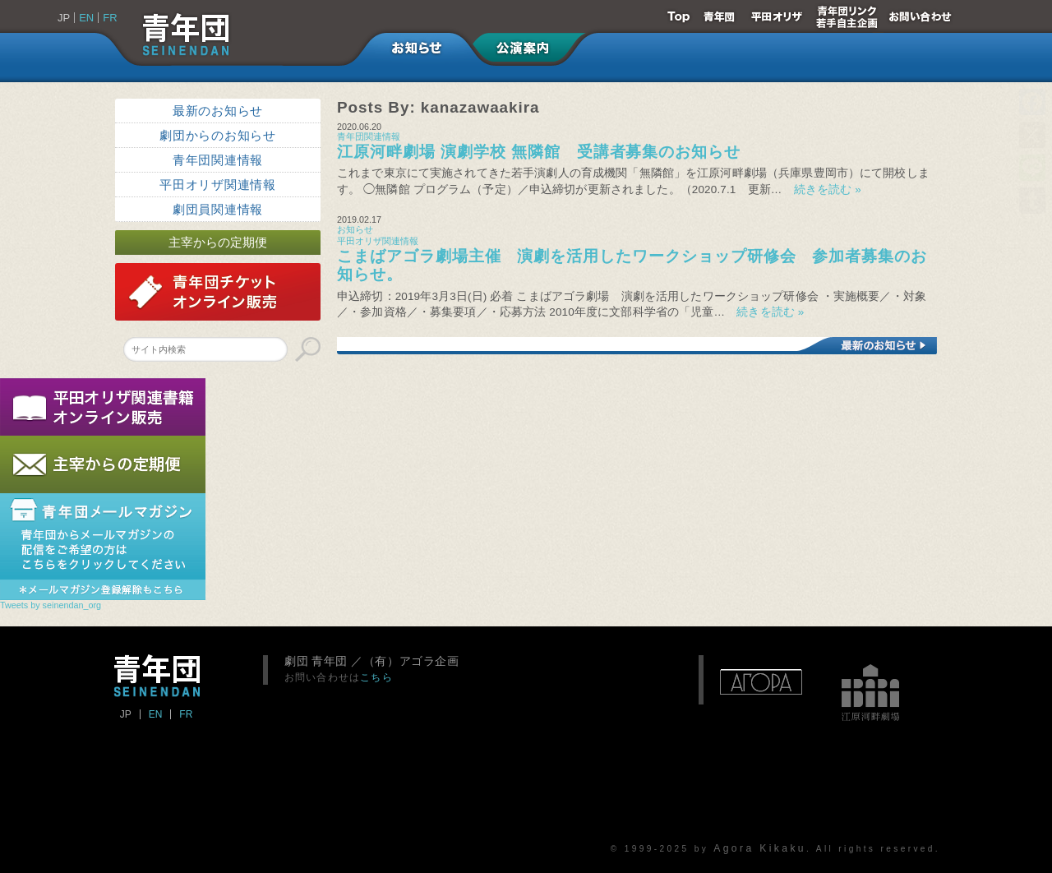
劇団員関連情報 (218, 209)
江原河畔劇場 (870, 684)
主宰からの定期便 (217, 242)
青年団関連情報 (218, 160)
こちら (376, 677)
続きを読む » (821, 189)
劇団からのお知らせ (217, 135)
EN (86, 18)
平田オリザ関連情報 (217, 185)
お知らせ (355, 229)
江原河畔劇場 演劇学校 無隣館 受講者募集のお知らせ (539, 151)
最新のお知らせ (218, 111)
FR (110, 18)
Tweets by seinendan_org (50, 605)
